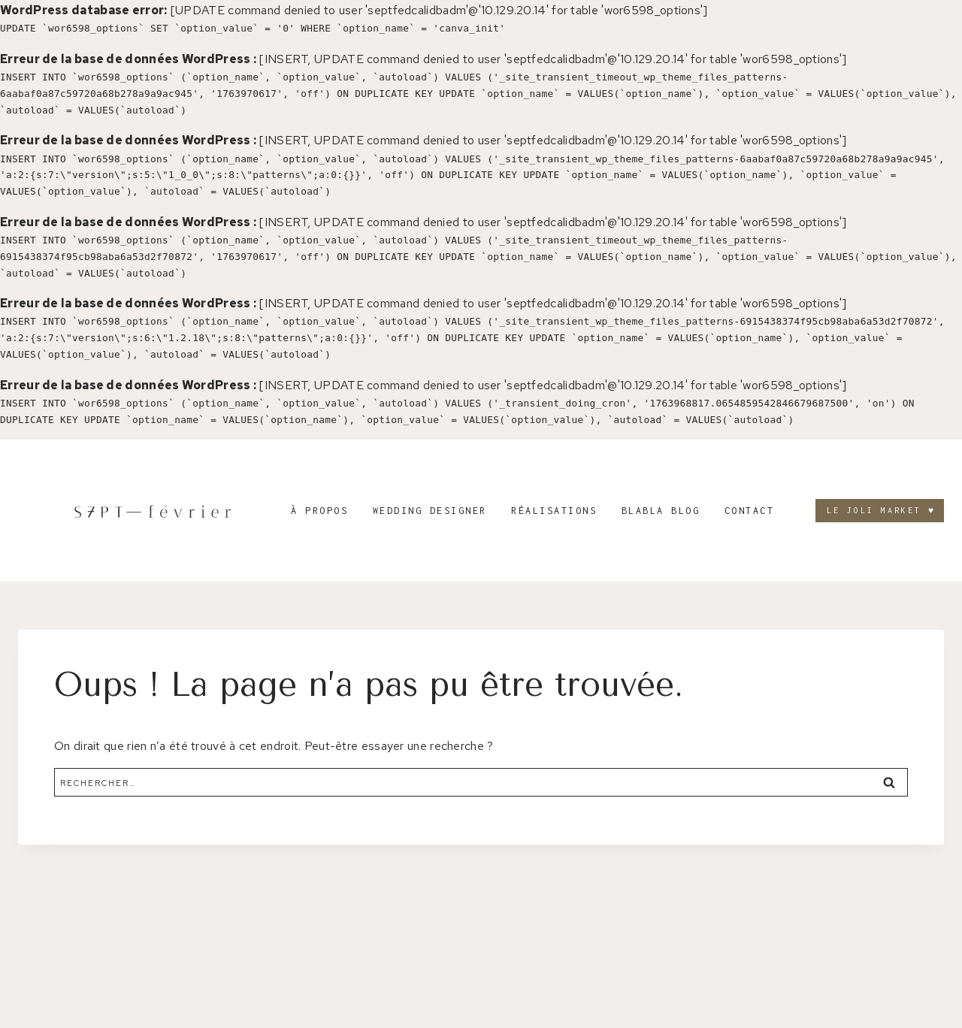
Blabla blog (661, 510)
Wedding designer (430, 510)
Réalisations (554, 510)
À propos (319, 510)
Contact (750, 510)
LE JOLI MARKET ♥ (881, 510)
